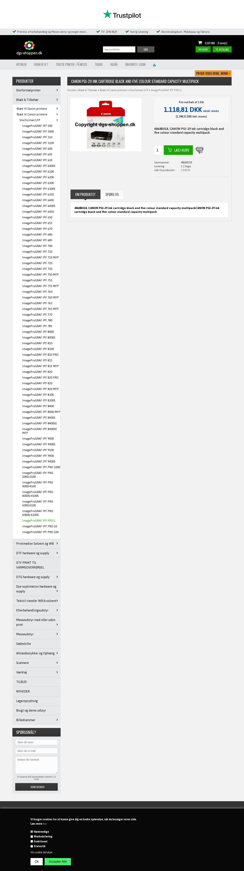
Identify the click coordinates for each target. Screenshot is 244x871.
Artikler (21, 64)
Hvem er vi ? (41, 64)
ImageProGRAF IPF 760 (37, 291)
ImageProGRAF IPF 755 (37, 280)
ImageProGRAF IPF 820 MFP (40, 389)
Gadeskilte (23, 643)
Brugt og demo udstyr (31, 710)
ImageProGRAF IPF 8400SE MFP (39, 430)
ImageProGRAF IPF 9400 (38, 455)
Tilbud (99, 64)
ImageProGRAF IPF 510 (37, 137)
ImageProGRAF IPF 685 (37, 240)
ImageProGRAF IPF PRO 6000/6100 (37, 503)
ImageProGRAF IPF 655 (37, 223)
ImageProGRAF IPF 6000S (38, 165)
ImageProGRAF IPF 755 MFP (40, 286)
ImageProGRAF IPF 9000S (38, 444)
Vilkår (114, 64)
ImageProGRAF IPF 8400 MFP (41, 411)
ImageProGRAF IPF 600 (37, 148)
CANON (185, 170)
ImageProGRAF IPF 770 (37, 314)
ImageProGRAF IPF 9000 (38, 438)
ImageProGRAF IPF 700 (37, 246)
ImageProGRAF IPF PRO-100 (40, 532)
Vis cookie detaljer (41, 852)
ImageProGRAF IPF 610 (37, 160)
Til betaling (222, 49)
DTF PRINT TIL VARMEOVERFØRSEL (30, 565)
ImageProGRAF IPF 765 (37, 303)
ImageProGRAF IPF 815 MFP (40, 366)
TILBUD (21, 682)
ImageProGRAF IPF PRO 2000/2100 (37, 474)
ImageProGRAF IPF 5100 (38, 143)
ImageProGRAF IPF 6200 (38, 177)
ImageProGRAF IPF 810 (37, 343)
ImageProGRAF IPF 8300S (38, 400)
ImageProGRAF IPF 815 (37, 360)
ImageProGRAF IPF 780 (37, 320)
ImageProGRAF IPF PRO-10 (39, 526)
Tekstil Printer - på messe (71, 64)
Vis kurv (203, 49)
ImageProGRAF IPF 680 (37, 234)
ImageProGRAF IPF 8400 (38, 406)
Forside (71, 90)
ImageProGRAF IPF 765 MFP (40, 308)
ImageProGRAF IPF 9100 (38, 450)
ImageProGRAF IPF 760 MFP (40, 297)
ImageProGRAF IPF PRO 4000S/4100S (37, 493)
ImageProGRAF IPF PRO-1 (38, 520)
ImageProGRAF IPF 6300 (38, 183)
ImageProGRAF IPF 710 (37, 251)
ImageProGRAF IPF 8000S (38, 337)
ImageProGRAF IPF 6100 (38, 171)
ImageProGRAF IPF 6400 (38, 200)
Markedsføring (43, 836)
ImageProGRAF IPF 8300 (38, 394)
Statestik (40, 846)
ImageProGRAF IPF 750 (37, 268)
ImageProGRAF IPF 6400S (38, 205)
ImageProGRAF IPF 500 (37, 125)
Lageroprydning (27, 701)
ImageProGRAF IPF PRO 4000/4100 (37, 484)
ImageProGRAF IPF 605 (37, 154)
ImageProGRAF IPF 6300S (38, 188)
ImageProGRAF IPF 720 (37, 263)
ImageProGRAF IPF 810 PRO (40, 354)
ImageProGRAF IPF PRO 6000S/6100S (37, 512)
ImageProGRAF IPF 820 (37, 371)
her (45, 823)
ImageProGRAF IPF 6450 (38, 211)
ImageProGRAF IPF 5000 (38, 131)
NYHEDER (23, 691)
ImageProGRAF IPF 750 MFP (40, 274)
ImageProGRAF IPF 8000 (38, 331)
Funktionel (40, 841)
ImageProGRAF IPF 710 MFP (40, 257)
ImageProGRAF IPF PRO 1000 (41, 467)
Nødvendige (41, 831)
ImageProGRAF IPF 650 (37, 217)
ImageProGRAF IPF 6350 (38, 194)
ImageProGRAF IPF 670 (37, 228)
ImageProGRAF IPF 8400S (38, 417)
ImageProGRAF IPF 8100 (38, 349)
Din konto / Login (135, 64)
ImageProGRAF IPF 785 (37, 326)
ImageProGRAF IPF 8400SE (39, 423)
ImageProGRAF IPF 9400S (38, 461)
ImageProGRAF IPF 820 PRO (40, 377)
